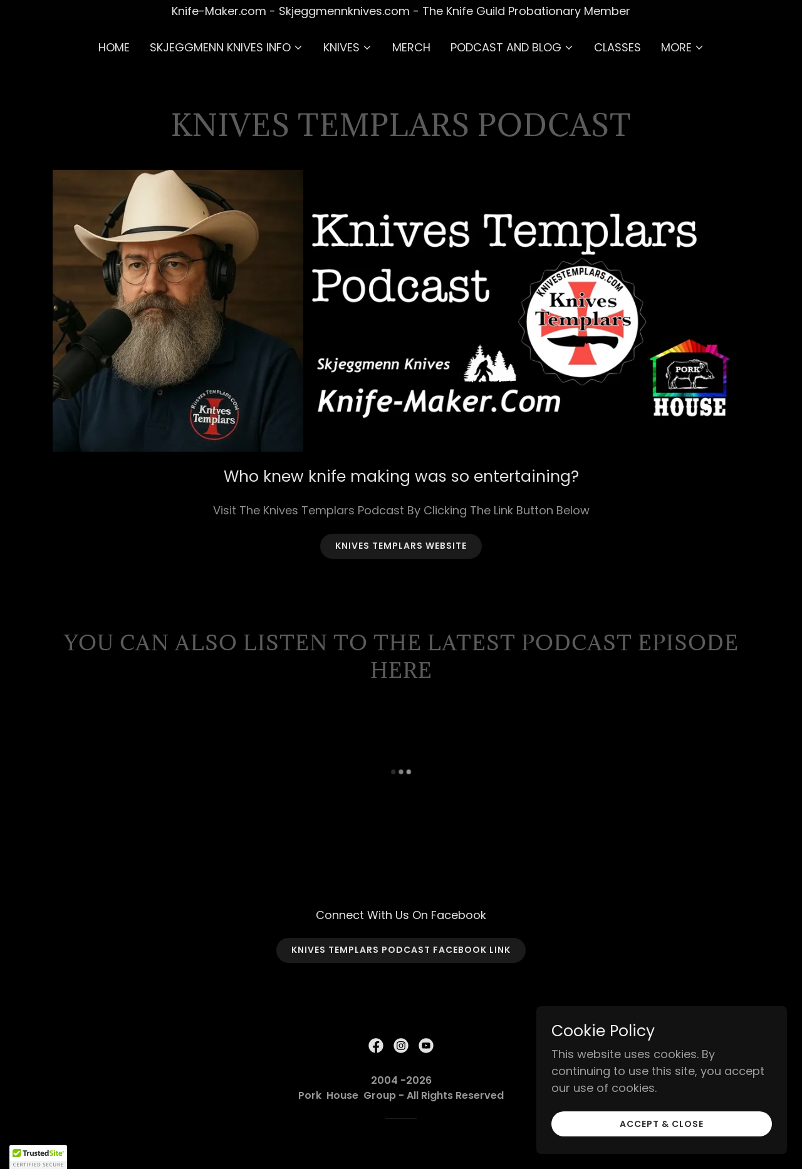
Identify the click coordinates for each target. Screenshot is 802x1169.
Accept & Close (662, 1132)
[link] (375, 1045)
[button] (226, 47)
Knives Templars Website (401, 545)
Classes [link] (617, 47)
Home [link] (114, 47)
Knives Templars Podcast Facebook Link (401, 949)
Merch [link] (411, 47)
